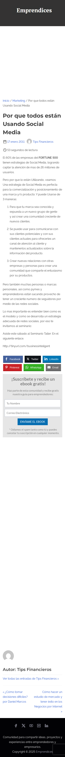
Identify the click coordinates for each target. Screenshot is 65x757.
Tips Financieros (40, 141)
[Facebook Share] (13, 359)
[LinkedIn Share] (52, 359)
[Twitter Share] (33, 359)
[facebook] (16, 726)
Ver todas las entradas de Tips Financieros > (31, 678)
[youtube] (31, 726)
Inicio (6, 100)
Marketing (18, 100)
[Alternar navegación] (32, 22)
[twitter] (23, 726)
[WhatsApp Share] (34, 367)
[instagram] (39, 726)
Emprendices (44, 751)
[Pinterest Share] (12, 367)
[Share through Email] (53, 367)
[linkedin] (46, 726)
